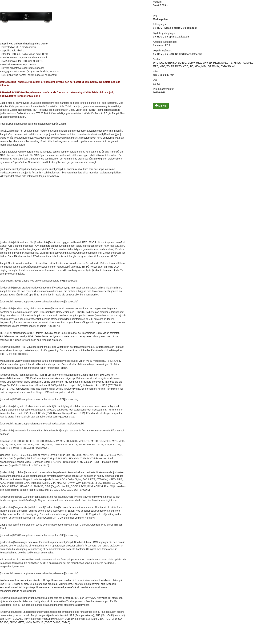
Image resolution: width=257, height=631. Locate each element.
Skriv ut (161, 105)
